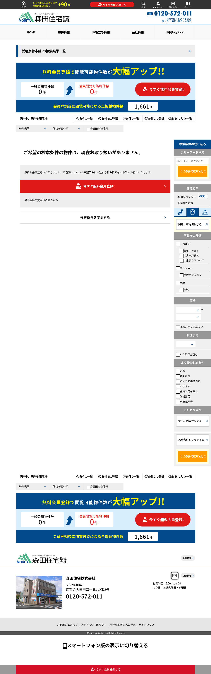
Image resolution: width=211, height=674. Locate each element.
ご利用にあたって (67, 625)
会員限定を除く (187, 391)
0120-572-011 (84, 596)
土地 (180, 282)
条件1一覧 (84, 118)
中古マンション (191, 275)
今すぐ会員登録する (112, 4)
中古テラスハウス (192, 260)
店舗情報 (187, 575)
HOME (23, 4)
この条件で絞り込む (191, 171)
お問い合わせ (173, 4)
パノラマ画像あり (188, 381)
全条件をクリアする (191, 439)
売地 (184, 289)
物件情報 (64, 32)
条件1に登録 (108, 118)
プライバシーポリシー (94, 625)
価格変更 (183, 396)
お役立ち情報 (101, 32)
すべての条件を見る (190, 420)
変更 (202, 196)
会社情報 (138, 32)
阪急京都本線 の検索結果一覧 (44, 51)
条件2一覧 (131, 118)
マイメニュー (158, 4)
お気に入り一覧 (180, 118)
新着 (180, 371)
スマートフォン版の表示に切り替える (107, 645)
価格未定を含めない (189, 327)
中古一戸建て (189, 255)
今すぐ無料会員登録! (163, 89)
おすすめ (183, 386)
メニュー (187, 4)
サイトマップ (146, 625)
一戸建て (183, 244)
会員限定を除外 (97, 129)
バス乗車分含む (187, 354)
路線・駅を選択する (190, 224)
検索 (143, 4)
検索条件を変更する (95, 217)
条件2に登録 (154, 118)
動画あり (183, 376)
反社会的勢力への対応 (122, 625)
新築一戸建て (189, 251)
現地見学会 (184, 401)
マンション (184, 268)
